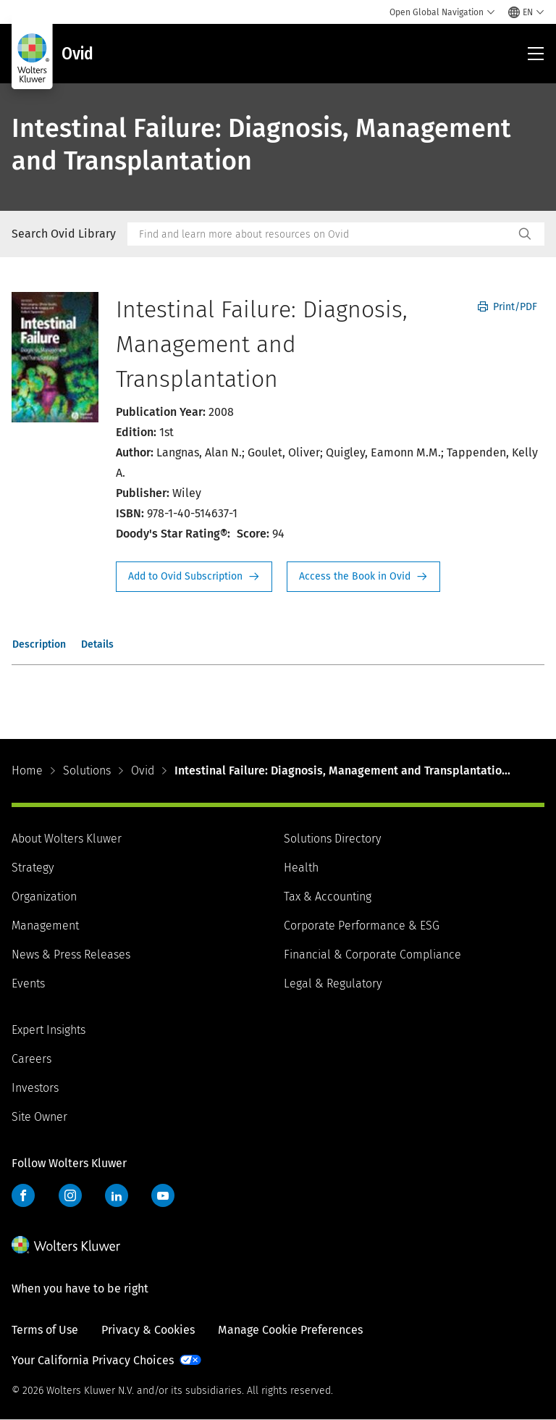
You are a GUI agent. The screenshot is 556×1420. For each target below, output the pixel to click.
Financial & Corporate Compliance (372, 954)
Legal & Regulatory (333, 983)
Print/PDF (507, 307)
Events (28, 983)
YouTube (162, 1195)
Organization (44, 896)
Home (27, 770)
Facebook (23, 1195)
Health (301, 867)
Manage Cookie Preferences (290, 1330)
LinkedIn (116, 1195)
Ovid (142, 770)
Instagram (70, 1195)
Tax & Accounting (327, 896)
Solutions (87, 770)
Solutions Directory (332, 838)
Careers (31, 1059)
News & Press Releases (71, 954)
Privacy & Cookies (148, 1330)
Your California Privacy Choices (93, 1360)
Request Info (194, 576)
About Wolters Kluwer (67, 838)
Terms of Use (45, 1330)
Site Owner (39, 1117)
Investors (35, 1088)
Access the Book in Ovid (363, 576)
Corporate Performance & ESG (361, 925)
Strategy (33, 867)
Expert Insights (48, 1030)
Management (45, 925)
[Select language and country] (526, 12)
